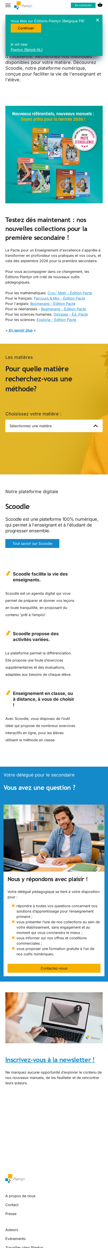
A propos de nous (20, 1196)
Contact (11, 1205)
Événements (15, 1238)
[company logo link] (23, 5)
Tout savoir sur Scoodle (32, 543)
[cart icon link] (100, 5)
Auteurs (11, 1230)
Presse (10, 1213)
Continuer (26, 28)
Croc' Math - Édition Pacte (70, 293)
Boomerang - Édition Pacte (52, 303)
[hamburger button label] (8, 5)
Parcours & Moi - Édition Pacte (59, 298)
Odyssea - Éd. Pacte (71, 314)
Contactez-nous (54, 968)
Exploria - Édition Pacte (56, 319)
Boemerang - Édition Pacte (63, 309)
